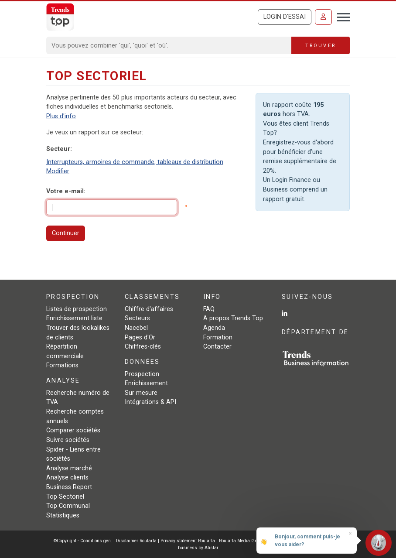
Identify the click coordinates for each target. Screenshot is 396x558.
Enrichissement (146, 383)
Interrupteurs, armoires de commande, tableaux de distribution (134, 162)
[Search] (169, 45)
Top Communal (68, 506)
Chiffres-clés (143, 346)
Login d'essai (284, 17)
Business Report (69, 487)
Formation (217, 337)
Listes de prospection (76, 309)
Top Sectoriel (65, 496)
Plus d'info (61, 116)
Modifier (57, 171)
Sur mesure (141, 393)
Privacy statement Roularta (187, 540)
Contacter (217, 346)
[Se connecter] (323, 17)
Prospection (142, 374)
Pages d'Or (140, 337)
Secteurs (137, 318)
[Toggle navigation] (341, 16)
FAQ (209, 309)
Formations (62, 365)
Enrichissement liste (74, 318)
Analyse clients (67, 477)
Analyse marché (69, 468)
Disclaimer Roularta (136, 540)
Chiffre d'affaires (149, 309)
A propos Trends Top (233, 318)
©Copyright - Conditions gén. (83, 540)
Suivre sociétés (67, 440)
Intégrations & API (150, 402)
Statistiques (62, 515)
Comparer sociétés (73, 430)
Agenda (214, 328)
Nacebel (136, 328)
